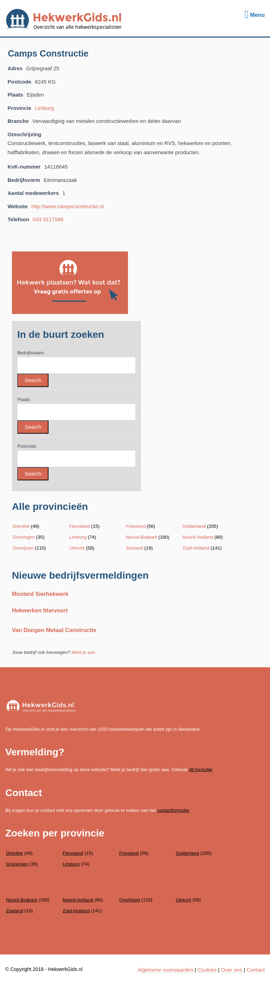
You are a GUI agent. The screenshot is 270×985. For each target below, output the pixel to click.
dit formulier (200, 769)
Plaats (23, 399)
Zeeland (134, 548)
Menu (255, 15)
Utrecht (77, 548)
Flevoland (79, 526)
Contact (255, 970)
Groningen (24, 537)
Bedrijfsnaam (30, 352)
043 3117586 (48, 219)
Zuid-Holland (196, 548)
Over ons (231, 970)
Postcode (26, 446)
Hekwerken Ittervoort (40, 610)
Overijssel (23, 548)
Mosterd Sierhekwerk (40, 594)
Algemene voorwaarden (165, 970)
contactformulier (173, 810)
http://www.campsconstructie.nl (67, 206)
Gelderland (194, 526)
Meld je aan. (83, 652)
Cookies (207, 970)
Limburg (44, 108)
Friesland (136, 526)
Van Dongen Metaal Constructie (54, 630)
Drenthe (21, 526)
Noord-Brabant (141, 537)
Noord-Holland (197, 537)
